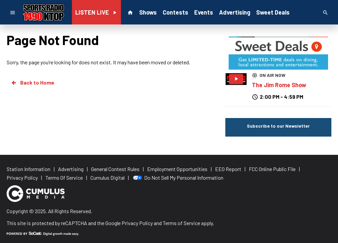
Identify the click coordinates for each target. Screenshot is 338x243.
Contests (175, 12)
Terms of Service (181, 223)
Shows (148, 12)
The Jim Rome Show (279, 85)
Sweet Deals (273, 12)
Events (203, 12)
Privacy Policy (137, 223)
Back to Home (32, 82)
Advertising (234, 12)
